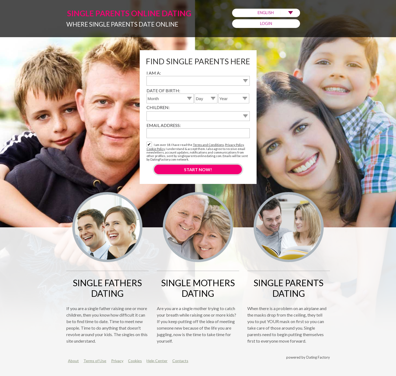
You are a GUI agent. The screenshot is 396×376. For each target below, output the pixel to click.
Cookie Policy (155, 149)
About (73, 360)
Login (266, 23)
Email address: (163, 125)
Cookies (135, 360)
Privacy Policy (234, 144)
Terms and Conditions (208, 144)
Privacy (117, 360)
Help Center (156, 360)
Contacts (180, 360)
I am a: (153, 72)
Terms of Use (94, 360)
